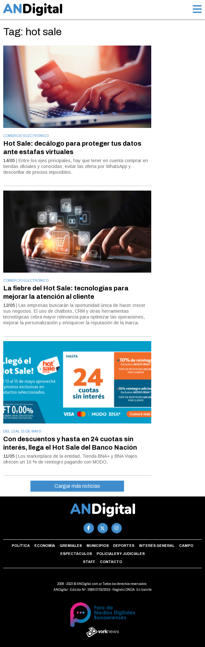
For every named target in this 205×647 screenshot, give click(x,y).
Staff (89, 562)
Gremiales (71, 546)
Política (21, 546)
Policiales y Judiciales (121, 554)
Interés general (157, 546)
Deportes (123, 546)
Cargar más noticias (77, 486)
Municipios (97, 546)
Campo (186, 546)
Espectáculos (76, 554)
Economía (44, 546)
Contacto (111, 562)
